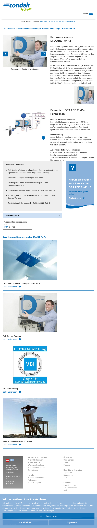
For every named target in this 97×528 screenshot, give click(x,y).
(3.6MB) (9, 227)
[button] (6, 54)
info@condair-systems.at (66, 21)
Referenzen (32, 480)
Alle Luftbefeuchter (35, 460)
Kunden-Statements (36, 478)
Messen (67, 465)
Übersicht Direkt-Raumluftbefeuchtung (23, 29)
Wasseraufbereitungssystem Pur (15, 223)
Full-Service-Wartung (36, 467)
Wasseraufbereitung (50, 29)
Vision (66, 462)
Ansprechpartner (70, 488)
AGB (65, 478)
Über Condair (69, 460)
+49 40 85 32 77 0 (47, 21)
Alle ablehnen (25, 522)
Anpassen (72, 522)
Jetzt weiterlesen (12, 287)
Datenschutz (68, 475)
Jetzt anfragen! (77, 198)
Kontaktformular (70, 485)
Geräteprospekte (32, 215)
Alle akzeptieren (48, 516)
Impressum (68, 473)
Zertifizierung (33, 470)
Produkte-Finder (34, 462)
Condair (17, 6)
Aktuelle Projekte (34, 483)
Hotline (66, 490)
